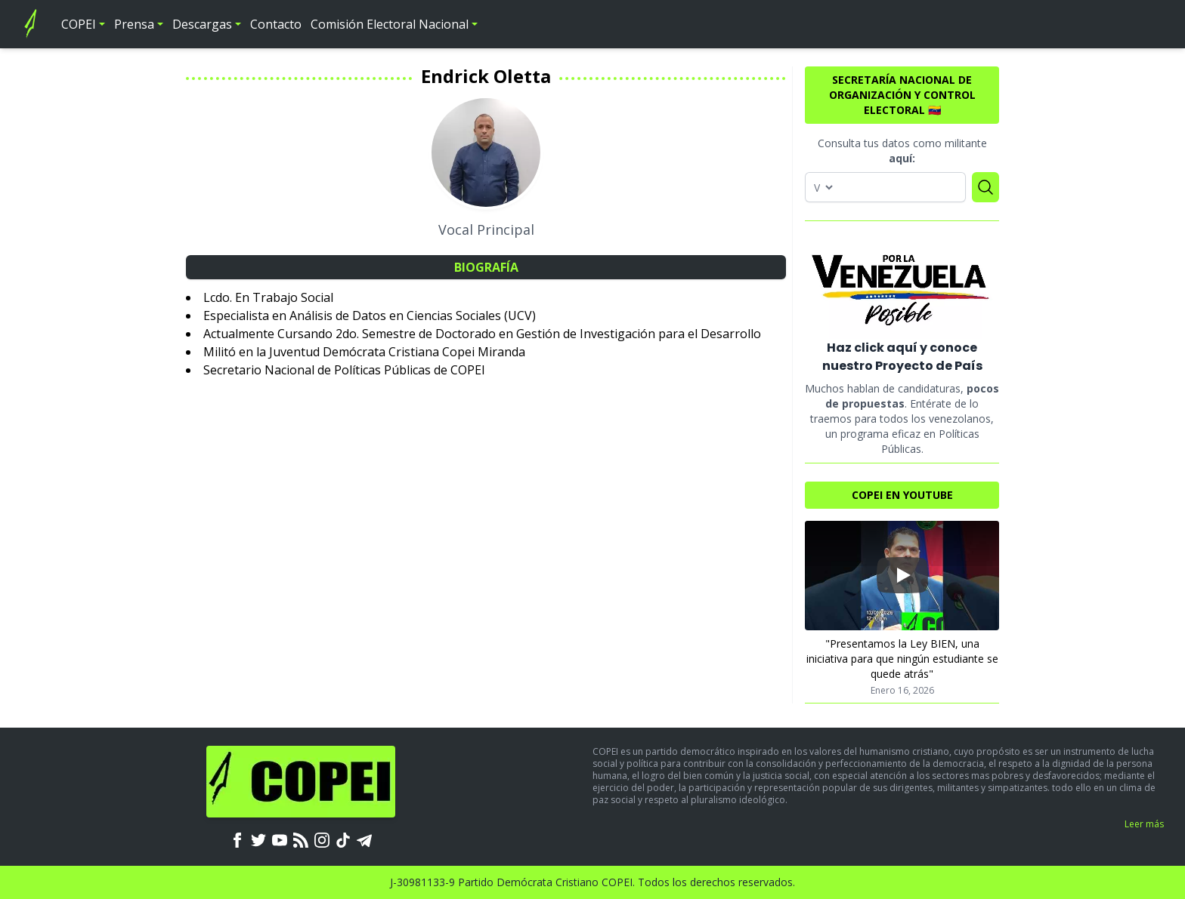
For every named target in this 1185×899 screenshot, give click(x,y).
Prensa (134, 24)
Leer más (1144, 823)
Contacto (276, 24)
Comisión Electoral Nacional (390, 24)
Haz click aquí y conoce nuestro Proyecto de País (902, 356)
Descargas (202, 24)
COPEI (78, 24)
